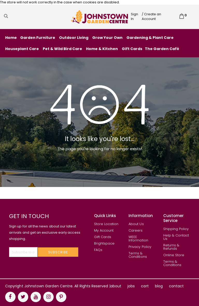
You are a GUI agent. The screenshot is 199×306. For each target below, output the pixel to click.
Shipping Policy (176, 228)
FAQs (98, 249)
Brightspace (104, 243)
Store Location (106, 223)
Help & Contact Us (176, 237)
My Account (104, 230)
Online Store (173, 255)
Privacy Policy (140, 246)
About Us (136, 223)
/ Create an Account (151, 16)
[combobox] (37, 16)
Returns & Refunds (171, 247)
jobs (131, 286)
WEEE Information (138, 238)
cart (144, 286)
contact (176, 286)
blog (159, 286)
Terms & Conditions (138, 255)
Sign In (134, 16)
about (115, 286)
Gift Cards (102, 236)
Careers (136, 230)
